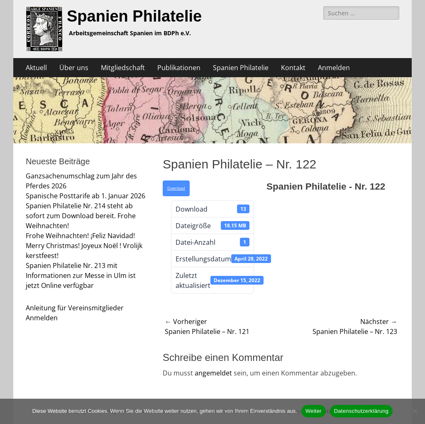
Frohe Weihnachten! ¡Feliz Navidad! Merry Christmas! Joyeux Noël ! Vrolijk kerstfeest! (84, 245)
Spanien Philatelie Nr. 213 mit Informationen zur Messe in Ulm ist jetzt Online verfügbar (81, 275)
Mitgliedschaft (123, 67)
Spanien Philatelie (134, 16)
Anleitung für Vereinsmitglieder (75, 307)
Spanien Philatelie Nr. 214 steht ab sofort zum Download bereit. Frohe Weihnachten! (81, 215)
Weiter (313, 411)
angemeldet (213, 373)
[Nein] (414, 411)
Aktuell (36, 67)
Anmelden (334, 67)
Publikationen (178, 67)
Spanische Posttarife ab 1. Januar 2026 (85, 195)
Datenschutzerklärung (361, 411)
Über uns (73, 67)
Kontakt (293, 67)
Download (176, 188)
